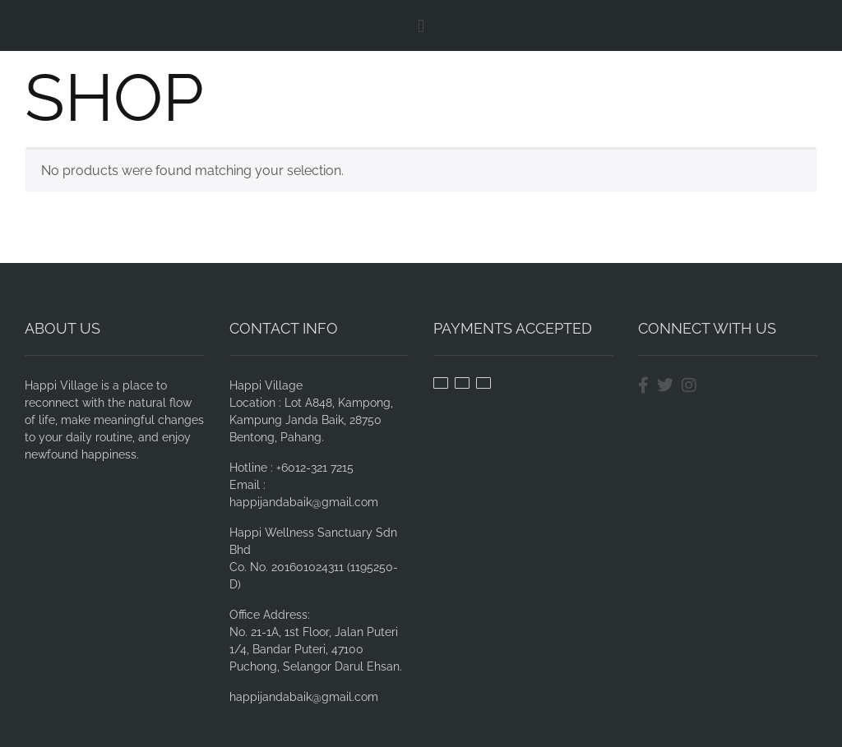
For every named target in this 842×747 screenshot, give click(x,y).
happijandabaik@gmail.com (303, 696)
